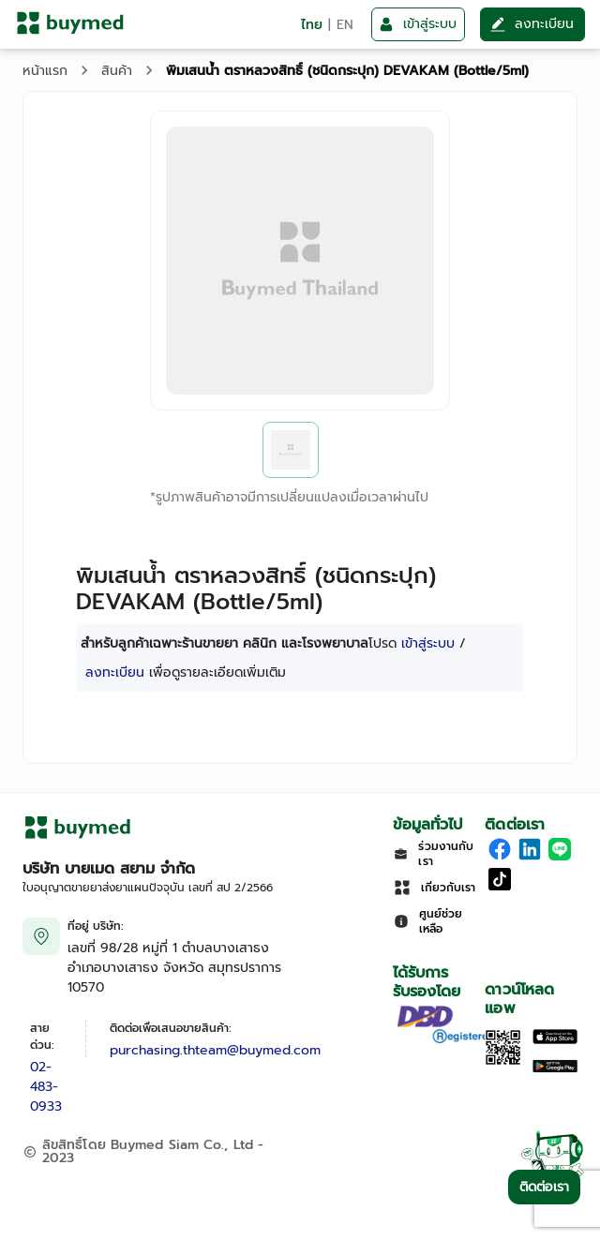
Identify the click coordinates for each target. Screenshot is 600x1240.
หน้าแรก (45, 71)
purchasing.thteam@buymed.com (215, 1050)
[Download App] (503, 1061)
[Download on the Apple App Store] (555, 1040)
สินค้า (116, 71)
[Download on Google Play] (555, 1069)
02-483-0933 (46, 1086)
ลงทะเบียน (114, 672)
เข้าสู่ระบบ (428, 643)
